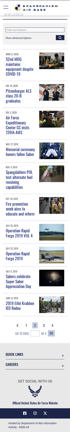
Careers (12, 364)
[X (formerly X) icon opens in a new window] (45, 413)
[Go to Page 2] (35, 325)
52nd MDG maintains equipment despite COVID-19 (19, 66)
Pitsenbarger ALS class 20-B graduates (18, 96)
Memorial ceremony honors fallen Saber (20, 151)
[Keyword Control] (35, 29)
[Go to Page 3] (44, 325)
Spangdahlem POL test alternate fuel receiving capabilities (19, 179)
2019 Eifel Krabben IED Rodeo (20, 305)
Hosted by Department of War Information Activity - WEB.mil (32, 425)
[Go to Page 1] (26, 325)
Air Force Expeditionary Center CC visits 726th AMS (17, 124)
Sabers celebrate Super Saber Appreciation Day (18, 281)
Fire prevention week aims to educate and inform (20, 209)
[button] (6, 8)
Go (51, 333)
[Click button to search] (60, 37)
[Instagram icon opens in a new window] (35, 413)
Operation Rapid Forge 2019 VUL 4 (19, 232)
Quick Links (14, 354)
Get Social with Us (35, 381)
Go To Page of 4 (30, 333)
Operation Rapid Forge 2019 (18, 255)
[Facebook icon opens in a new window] (25, 413)
